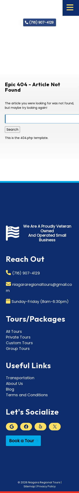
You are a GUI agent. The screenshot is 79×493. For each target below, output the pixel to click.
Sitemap (29, 486)
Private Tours (18, 337)
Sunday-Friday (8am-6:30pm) (40, 301)
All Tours (14, 331)
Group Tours (18, 348)
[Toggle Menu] (70, 8)
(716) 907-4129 (41, 22)
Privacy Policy (46, 486)
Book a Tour (21, 441)
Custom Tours (19, 342)
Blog (10, 389)
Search (12, 129)
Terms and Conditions (27, 395)
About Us (14, 383)
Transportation (20, 377)
